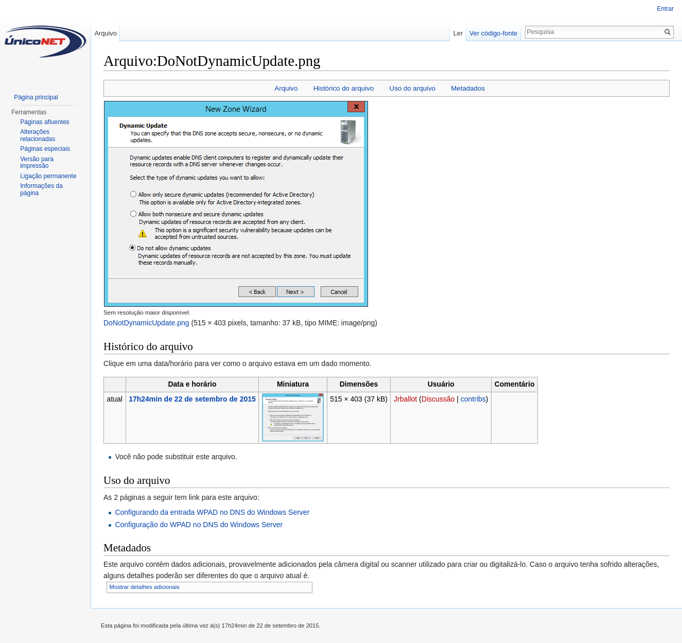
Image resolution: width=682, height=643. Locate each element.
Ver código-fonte (493, 33)
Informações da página (41, 189)
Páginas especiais (45, 148)
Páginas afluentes (44, 122)
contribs (473, 399)
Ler (458, 33)
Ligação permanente (48, 176)
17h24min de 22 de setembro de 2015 (192, 399)
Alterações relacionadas (37, 135)
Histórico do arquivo (343, 88)
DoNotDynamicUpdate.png (146, 323)
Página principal (36, 97)
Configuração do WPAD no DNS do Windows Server (199, 524)
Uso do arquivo (412, 88)
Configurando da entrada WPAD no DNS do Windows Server (212, 512)
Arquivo (286, 88)
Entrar (665, 8)
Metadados (468, 88)
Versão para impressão (37, 162)
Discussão (438, 399)
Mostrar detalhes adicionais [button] (145, 587)
